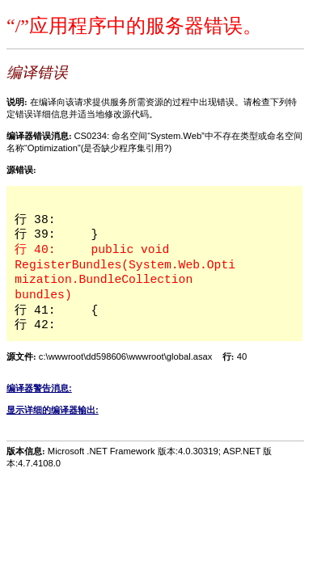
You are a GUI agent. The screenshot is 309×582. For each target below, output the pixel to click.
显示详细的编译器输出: (52, 410)
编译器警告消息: (39, 388)
